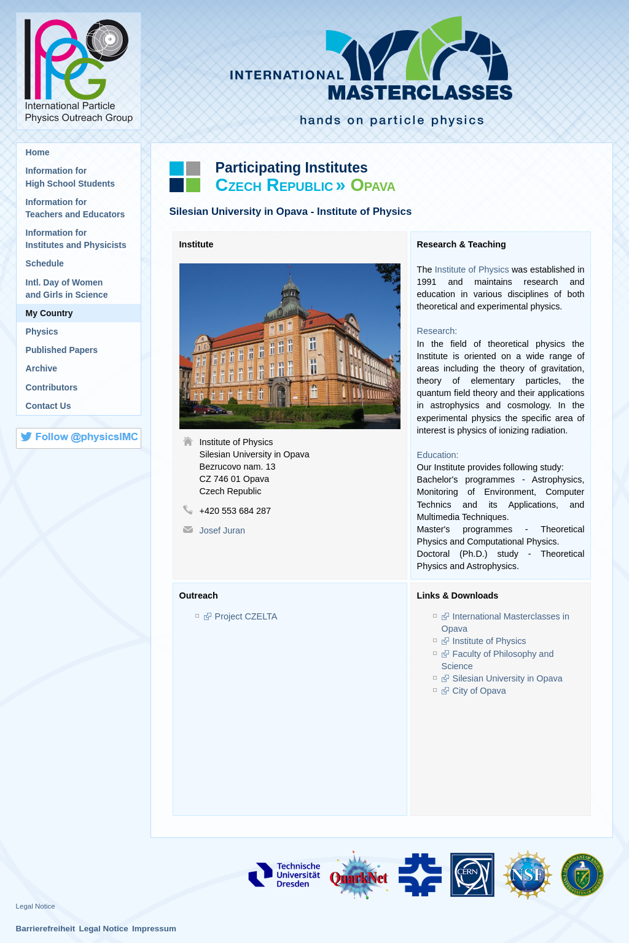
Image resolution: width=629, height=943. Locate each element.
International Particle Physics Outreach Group (78, 71)
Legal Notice (35, 906)
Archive (41, 368)
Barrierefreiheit (46, 928)
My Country (49, 313)
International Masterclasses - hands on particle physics (382, 71)
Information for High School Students (70, 177)
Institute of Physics (472, 269)
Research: (437, 331)
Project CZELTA (246, 616)
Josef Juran (222, 530)
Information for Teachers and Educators (75, 208)
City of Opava (479, 691)
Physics (42, 331)
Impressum (154, 928)
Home (38, 152)
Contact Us (48, 406)
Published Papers (62, 350)
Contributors (52, 387)
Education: (438, 455)
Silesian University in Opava (508, 678)
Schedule (45, 263)
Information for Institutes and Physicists (76, 239)
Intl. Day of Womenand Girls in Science (67, 288)
